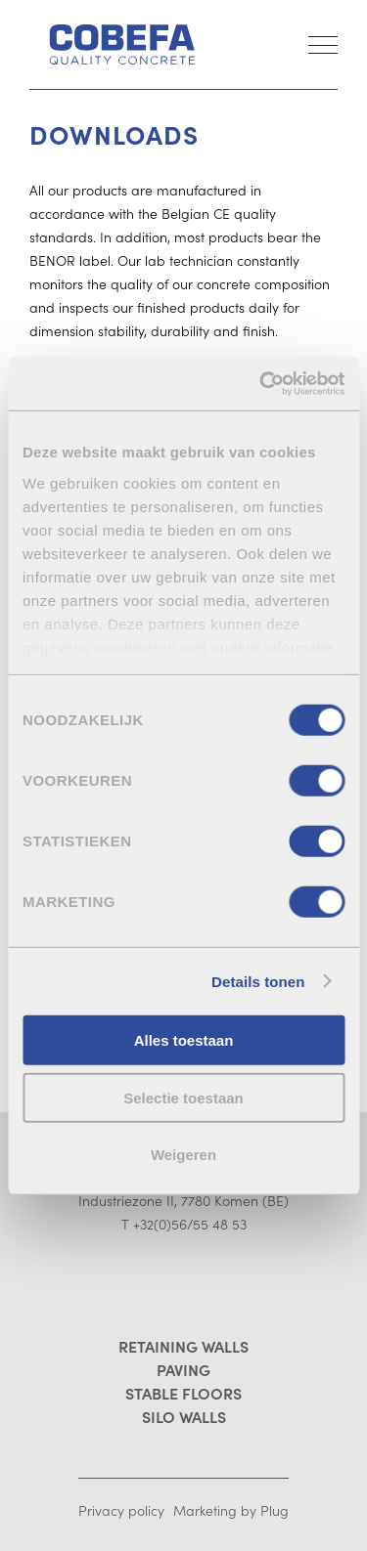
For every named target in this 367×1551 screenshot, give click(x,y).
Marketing (205, 1510)
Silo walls (184, 1416)
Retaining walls (183, 1346)
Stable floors (183, 1392)
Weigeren (183, 1154)
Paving (183, 1369)
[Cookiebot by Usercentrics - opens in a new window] (261, 383)
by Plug (265, 1510)
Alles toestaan (184, 1040)
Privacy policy (121, 1510)
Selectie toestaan (183, 1097)
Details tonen (257, 980)
